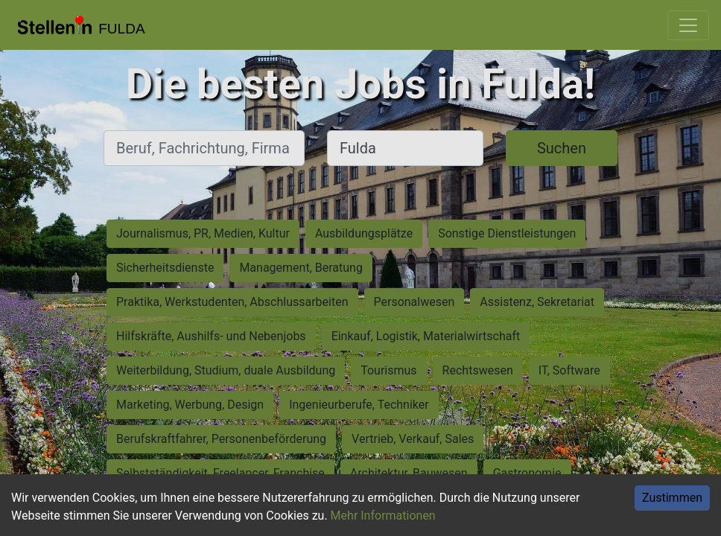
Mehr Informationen (383, 515)
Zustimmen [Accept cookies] (672, 498)
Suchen (561, 148)
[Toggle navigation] (688, 25)
